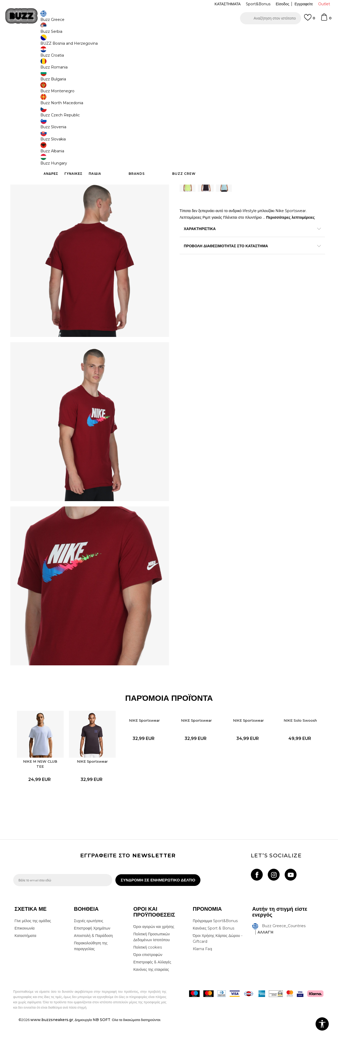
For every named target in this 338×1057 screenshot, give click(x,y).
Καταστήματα (25, 970)
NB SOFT (101, 1054)
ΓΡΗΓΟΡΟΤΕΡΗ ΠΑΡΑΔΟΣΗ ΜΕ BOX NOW (153, 33)
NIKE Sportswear (93, 792)
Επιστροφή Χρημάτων (92, 962)
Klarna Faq (202, 983)
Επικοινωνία (25, 962)
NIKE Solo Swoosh (296, 752)
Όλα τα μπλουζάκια (89, 42)
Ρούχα (68, 42)
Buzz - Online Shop (28, 42)
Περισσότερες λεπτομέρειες (290, 219)
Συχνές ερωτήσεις (88, 955)
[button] (270, 18)
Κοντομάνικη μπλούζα (122, 42)
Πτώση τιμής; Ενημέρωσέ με (302, 83)
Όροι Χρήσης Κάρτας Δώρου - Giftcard (217, 973)
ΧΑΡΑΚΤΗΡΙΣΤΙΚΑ (248, 230)
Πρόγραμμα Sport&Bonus (215, 955)
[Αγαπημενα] (309, 19)
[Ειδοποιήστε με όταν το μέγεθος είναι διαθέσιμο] (187, 117)
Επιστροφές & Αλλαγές (152, 996)
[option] (169, 34)
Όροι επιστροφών (147, 989)
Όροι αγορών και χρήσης (153, 961)
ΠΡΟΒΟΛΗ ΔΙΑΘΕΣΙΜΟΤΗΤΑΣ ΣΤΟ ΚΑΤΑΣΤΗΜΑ (248, 247)
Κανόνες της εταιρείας (151, 1003)
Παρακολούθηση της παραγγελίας (90, 980)
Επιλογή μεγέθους (194, 108)
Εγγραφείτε (303, 4)
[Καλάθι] (325, 19)
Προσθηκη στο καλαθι (213, 150)
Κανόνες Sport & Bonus (213, 962)
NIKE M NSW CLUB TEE (42, 794)
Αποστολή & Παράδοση (93, 970)
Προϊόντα (53, 42)
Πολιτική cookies (147, 981)
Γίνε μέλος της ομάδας (33, 955)
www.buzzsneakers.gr (51, 1054)
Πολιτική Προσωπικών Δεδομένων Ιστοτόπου (151, 971)
